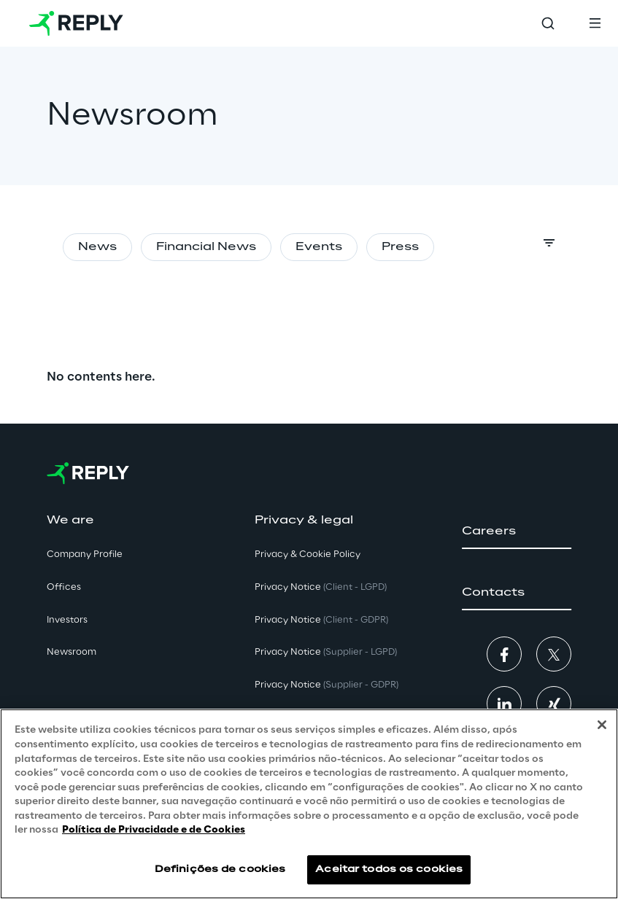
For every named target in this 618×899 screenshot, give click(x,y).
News (97, 247)
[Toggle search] (548, 23)
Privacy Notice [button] (321, 587)
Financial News (206, 247)
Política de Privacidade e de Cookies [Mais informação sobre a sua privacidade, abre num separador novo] (153, 830)
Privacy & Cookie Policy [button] (307, 554)
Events (319, 247)
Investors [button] (67, 620)
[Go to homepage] (76, 23)
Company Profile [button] (85, 554)
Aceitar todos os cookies (389, 869)
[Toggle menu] (594, 23)
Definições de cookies (220, 869)
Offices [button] (64, 587)
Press (400, 247)
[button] (516, 531)
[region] (309, 804)
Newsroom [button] (71, 652)
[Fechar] (602, 725)
